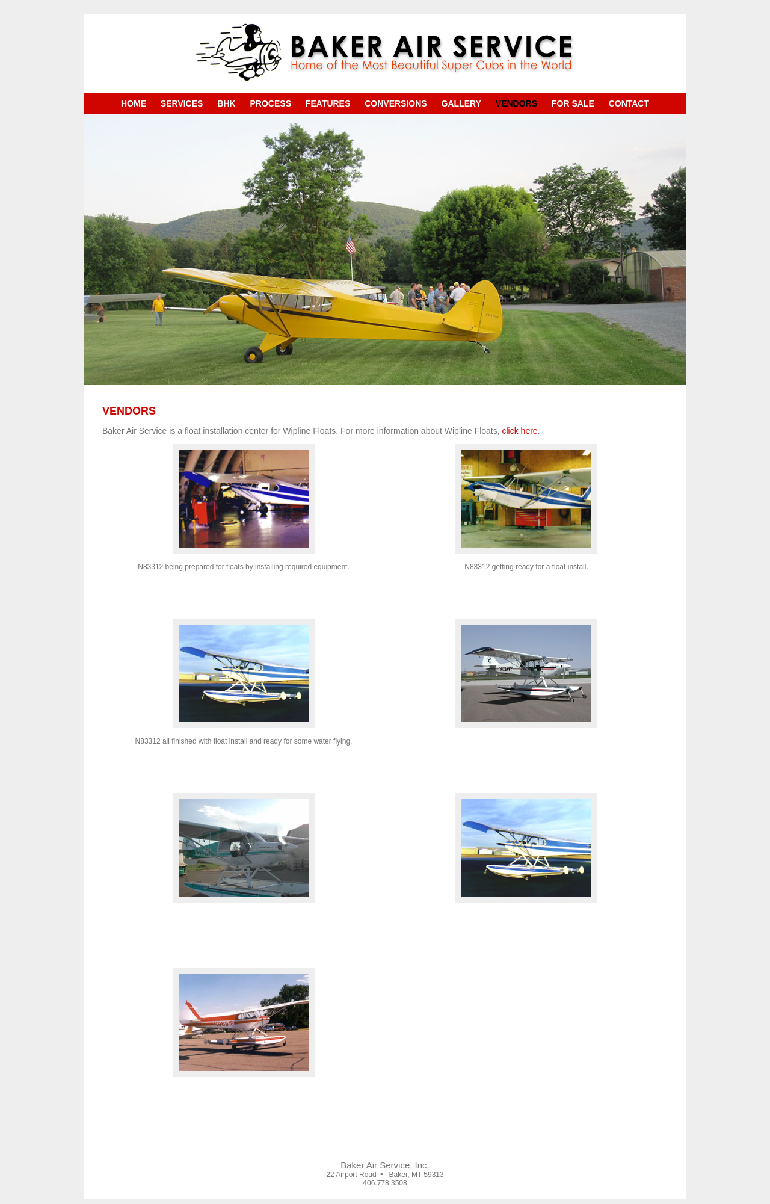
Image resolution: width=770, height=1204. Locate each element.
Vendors (516, 103)
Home (133, 103)
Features (328, 103)
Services (182, 103)
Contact (629, 103)
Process (270, 103)
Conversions (396, 103)
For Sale (573, 103)
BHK (226, 103)
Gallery (461, 103)
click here (520, 431)
